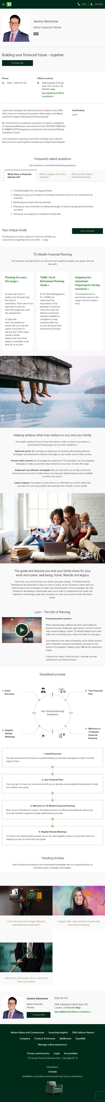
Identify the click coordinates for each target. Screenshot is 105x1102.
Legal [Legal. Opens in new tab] (57, 1053)
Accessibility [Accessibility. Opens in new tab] (71, 1053)
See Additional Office (53, 94)
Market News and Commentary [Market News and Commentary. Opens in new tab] (27, 1033)
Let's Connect (87, 231)
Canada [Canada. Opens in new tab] (52, 1072)
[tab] (21, 175)
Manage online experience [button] (52, 1045)
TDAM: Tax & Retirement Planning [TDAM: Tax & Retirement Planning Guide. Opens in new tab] (52, 281)
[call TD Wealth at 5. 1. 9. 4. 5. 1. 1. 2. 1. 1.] (82, 4)
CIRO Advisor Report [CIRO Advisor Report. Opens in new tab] (83, 1033)
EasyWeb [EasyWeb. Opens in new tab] (80, 1039)
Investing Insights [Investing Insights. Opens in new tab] (58, 1033)
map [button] (52, 89)
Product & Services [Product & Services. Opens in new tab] (44, 1039)
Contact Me (17, 63)
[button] (22, 630)
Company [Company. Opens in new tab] (25, 1039)
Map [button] (78, 1008)
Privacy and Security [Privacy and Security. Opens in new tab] (38, 1053)
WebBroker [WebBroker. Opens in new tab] (65, 1039)
